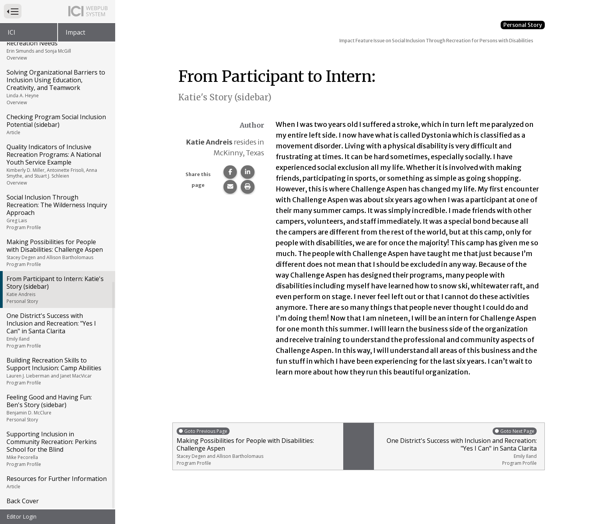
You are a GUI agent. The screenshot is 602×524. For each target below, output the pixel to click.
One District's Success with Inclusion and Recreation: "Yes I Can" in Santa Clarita (57, 330)
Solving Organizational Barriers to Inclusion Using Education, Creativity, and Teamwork (57, 87)
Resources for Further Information (57, 482)
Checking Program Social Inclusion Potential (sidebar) (57, 124)
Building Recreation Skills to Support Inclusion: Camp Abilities (57, 371)
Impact (75, 32)
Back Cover (23, 501)
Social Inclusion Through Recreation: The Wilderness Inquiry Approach (57, 212)
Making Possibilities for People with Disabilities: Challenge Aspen (57, 253)
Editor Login (21, 516)
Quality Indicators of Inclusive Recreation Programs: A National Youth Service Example (57, 164)
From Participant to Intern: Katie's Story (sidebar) (57, 289)
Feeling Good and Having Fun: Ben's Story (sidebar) (57, 408)
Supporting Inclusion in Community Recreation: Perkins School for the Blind (57, 448)
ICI (11, 32)
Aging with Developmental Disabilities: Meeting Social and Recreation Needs (57, 42)
